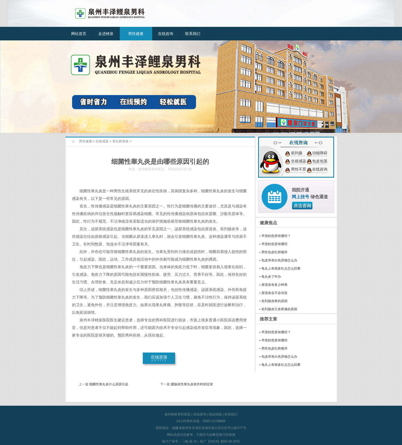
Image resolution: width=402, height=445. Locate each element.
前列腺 (296, 153)
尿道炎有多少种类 (274, 285)
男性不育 (298, 169)
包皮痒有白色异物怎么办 (279, 260)
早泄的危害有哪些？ (276, 236)
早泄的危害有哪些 (274, 244)
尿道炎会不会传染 (274, 293)
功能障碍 (319, 153)
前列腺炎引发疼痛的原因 (279, 309)
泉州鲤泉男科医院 (177, 414)
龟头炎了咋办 (271, 276)
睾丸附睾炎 (120, 141)
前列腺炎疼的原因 (274, 301)
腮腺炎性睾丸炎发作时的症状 (192, 384)
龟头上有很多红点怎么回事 (280, 268)
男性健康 (135, 33)
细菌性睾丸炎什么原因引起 (108, 384)
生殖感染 (102, 141)
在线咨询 (165, 33)
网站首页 (78, 33)
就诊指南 (215, 414)
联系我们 (192, 33)
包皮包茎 (319, 161)
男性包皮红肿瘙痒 (274, 252)
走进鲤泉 (105, 33)
